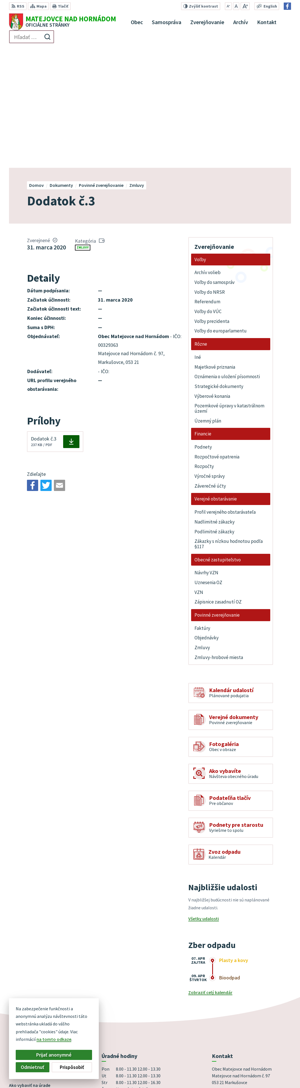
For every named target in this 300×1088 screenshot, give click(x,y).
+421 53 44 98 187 (228, 1003)
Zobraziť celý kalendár (210, 872)
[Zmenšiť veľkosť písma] (228, 6)
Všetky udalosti (203, 798)
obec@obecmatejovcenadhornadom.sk (251, 1010)
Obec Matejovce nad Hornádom (171, 1073)
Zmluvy (83, 127)
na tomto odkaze (53, 1039)
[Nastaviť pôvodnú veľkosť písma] (236, 6)
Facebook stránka (230, 1016)
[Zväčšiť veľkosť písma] (245, 6)
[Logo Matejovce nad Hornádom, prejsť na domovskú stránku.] (62, 21)
